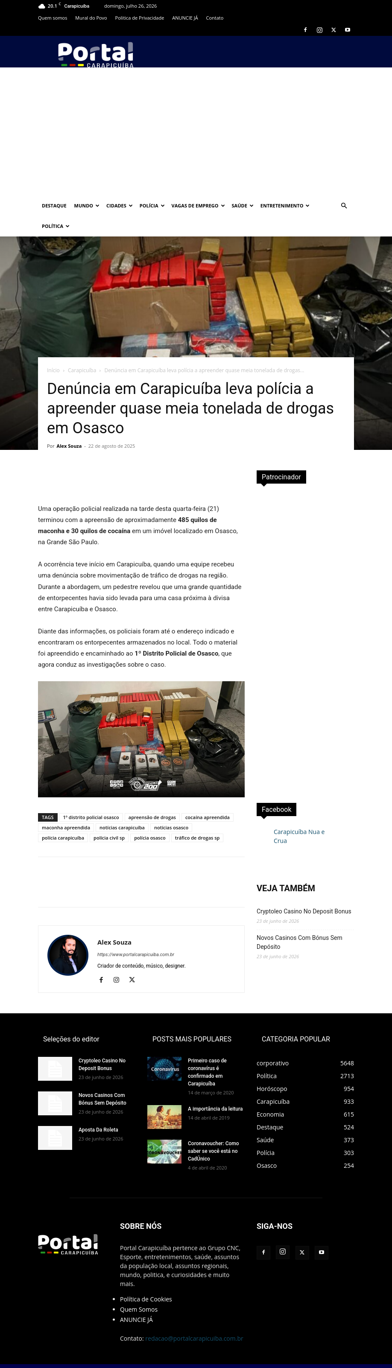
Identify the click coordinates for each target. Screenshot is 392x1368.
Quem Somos (139, 1289)
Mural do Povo (91, 18)
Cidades (119, 205)
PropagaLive (240, 1351)
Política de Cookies (146, 1279)
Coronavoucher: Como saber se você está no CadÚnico (213, 1130)
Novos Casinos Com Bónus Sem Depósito (299, 922)
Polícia (152, 205)
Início (53, 349)
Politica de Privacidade (139, 18)
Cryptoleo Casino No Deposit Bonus (304, 890)
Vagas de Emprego (198, 205)
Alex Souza (69, 425)
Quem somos (52, 18)
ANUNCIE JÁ (185, 18)
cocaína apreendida (207, 796)
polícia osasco (149, 817)
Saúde (243, 205)
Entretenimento (285, 205)
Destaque (54, 205)
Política (56, 226)
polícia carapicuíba (63, 817)
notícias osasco (171, 807)
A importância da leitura (215, 1088)
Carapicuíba (82, 349)
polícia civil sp (109, 817)
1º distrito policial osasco (91, 796)
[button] (343, 206)
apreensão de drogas (152, 796)
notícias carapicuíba (122, 807)
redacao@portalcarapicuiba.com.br (194, 1318)
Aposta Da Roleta (98, 1109)
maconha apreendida (66, 807)
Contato (215, 18)
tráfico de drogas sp (197, 817)
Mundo (87, 205)
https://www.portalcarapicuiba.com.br (135, 934)
